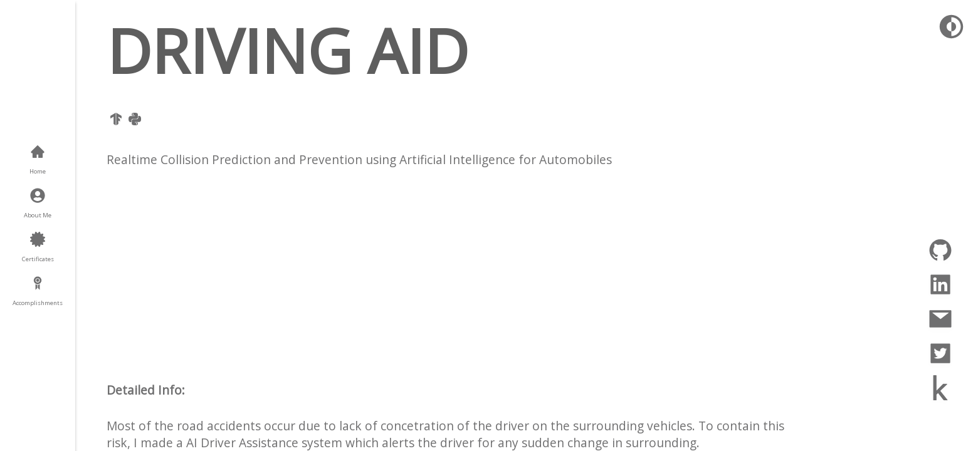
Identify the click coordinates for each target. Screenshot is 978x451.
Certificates (38, 259)
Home (37, 171)
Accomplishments (38, 303)
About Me (37, 215)
